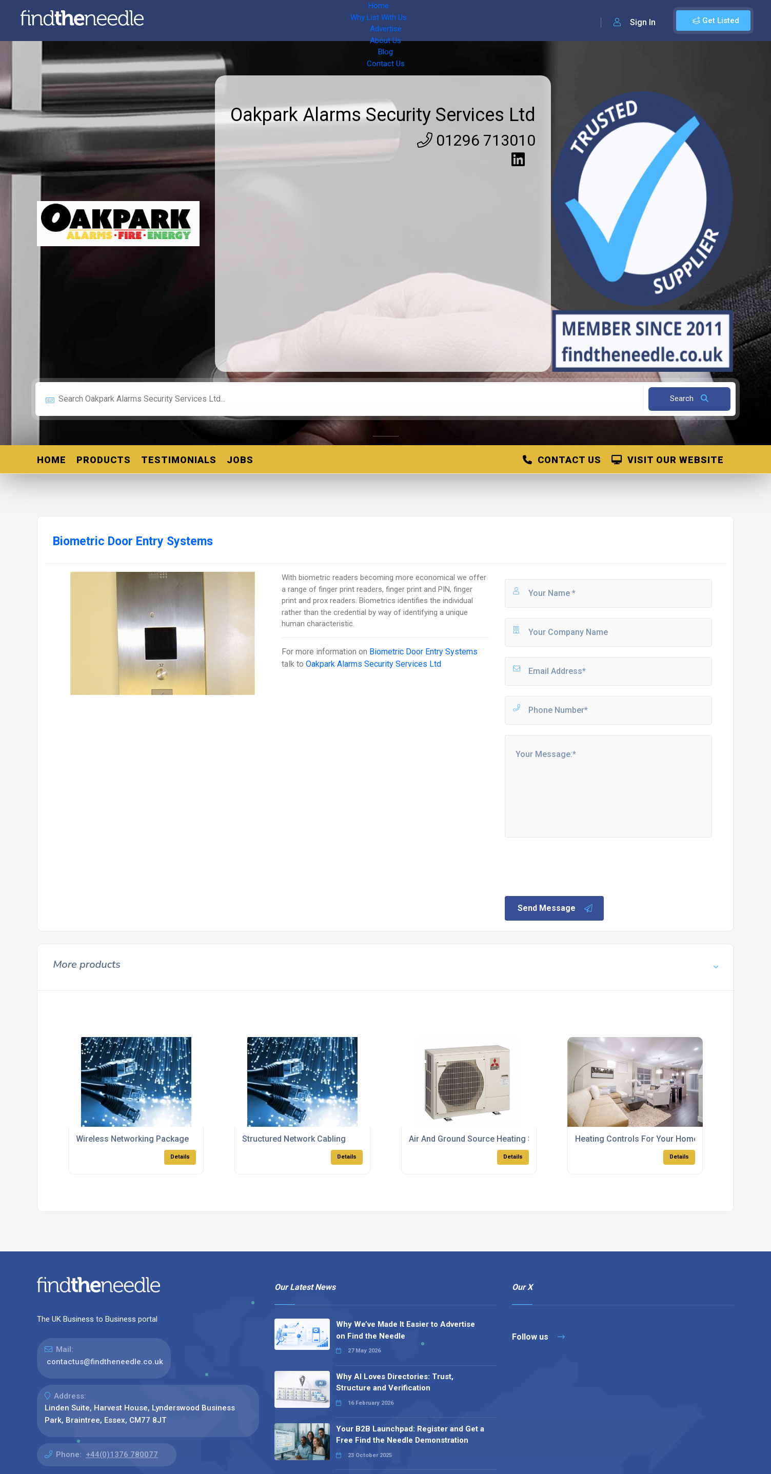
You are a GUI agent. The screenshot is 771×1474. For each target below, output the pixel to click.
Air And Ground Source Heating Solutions (486, 1139)
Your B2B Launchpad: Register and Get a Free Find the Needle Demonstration (410, 1434)
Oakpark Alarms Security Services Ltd (383, 115)
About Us (338, 20)
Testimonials (178, 459)
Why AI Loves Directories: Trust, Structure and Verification (394, 1382)
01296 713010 (476, 140)
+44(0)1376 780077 (122, 1454)
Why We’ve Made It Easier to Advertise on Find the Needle (405, 1330)
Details (180, 1156)
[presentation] (581, 866)
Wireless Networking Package (132, 1139)
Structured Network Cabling (294, 1139)
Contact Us (414, 20)
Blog (374, 20)
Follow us (538, 1337)
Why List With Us (233, 20)
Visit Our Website (667, 459)
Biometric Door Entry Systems (423, 651)
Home (181, 20)
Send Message (556, 908)
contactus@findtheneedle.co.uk (105, 1361)
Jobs (240, 459)
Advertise (292, 20)
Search (689, 398)
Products (103, 459)
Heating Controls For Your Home (636, 1139)
